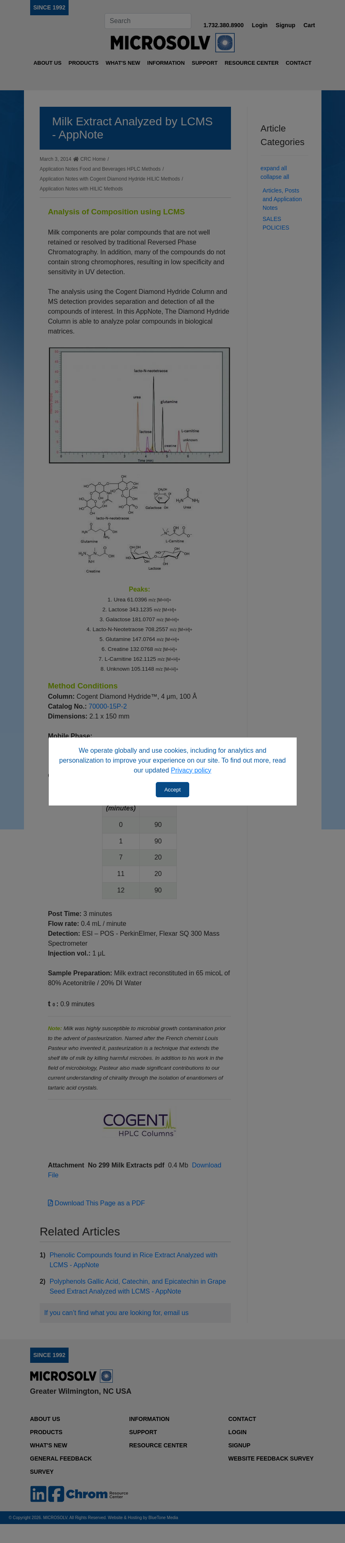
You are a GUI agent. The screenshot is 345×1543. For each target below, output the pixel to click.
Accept (172, 790)
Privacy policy (191, 770)
